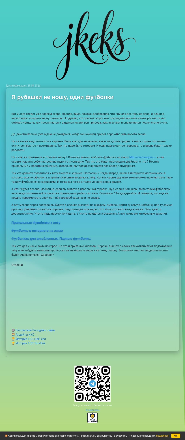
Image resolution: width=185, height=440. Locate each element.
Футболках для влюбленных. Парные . (51, 238)
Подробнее (162, 435)
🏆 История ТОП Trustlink (28, 343)
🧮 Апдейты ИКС (22, 334)
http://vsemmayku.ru (142, 157)
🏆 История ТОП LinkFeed (28, 339)
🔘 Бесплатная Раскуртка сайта (33, 330)
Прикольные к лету (35, 223)
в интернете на (37, 230)
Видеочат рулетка (92, 410)
